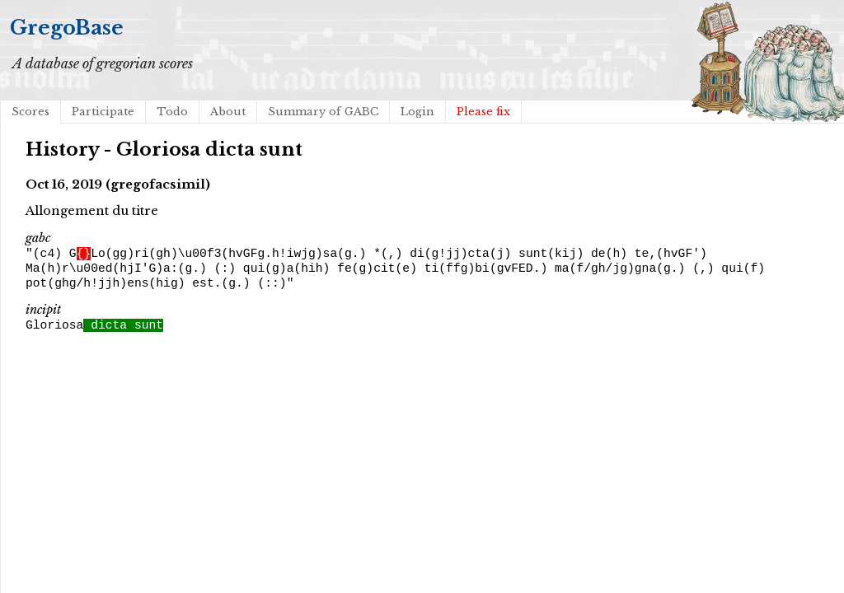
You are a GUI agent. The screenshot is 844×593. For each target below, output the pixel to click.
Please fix (483, 112)
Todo (172, 112)
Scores (30, 112)
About (228, 112)
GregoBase (67, 28)
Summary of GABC (323, 112)
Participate (103, 112)
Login (417, 112)
